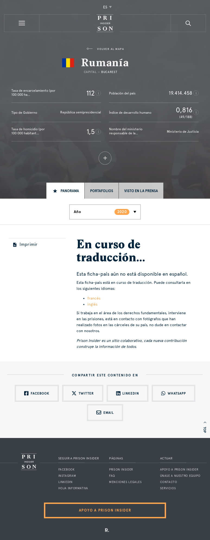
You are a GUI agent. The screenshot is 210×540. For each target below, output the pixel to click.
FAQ (112, 476)
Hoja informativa (73, 488)
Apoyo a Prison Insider (179, 469)
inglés (92, 304)
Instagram (67, 476)
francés (93, 298)
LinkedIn (65, 482)
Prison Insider (121, 469)
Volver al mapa (105, 49)
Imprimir (25, 244)
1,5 (91, 132)
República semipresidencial (80, 112)
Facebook (66, 469)
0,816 (184, 110)
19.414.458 (180, 93)
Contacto (168, 482)
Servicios (168, 488)
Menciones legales (125, 482)
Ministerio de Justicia (183, 132)
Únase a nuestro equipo (180, 476)
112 (90, 93)
